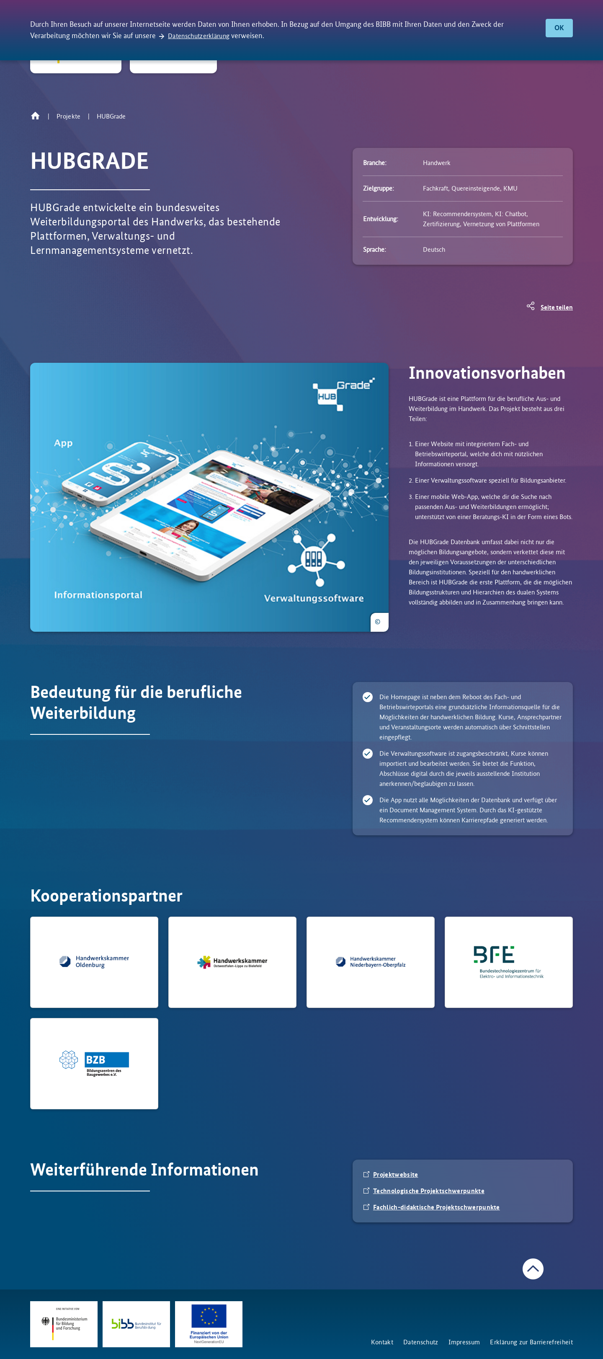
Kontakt (382, 1342)
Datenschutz (420, 1342)
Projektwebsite (395, 1174)
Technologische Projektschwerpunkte (428, 1191)
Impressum (464, 1342)
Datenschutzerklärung (198, 36)
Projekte (69, 116)
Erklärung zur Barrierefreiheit (531, 1342)
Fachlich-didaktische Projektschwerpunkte (436, 1207)
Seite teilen (557, 307)
